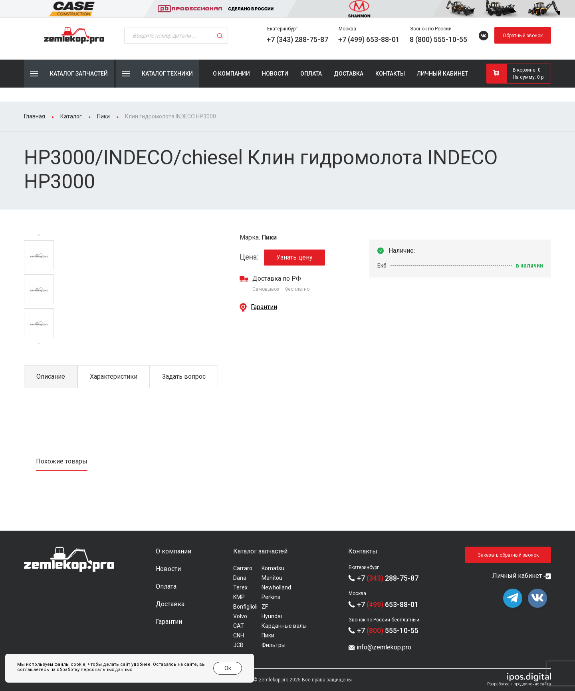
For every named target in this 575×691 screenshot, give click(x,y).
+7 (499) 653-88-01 (369, 39)
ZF (265, 606)
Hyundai (272, 616)
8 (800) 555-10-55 (438, 39)
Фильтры (274, 645)
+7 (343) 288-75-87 (297, 39)
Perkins (271, 597)
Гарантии (264, 307)
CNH (238, 635)
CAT (238, 626)
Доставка (348, 73)
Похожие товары (61, 461)
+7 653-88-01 (387, 604)
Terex (240, 587)
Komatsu (273, 568)
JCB (238, 645)
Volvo (240, 616)
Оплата (311, 73)
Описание (50, 376)
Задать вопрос (184, 376)
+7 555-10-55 (387, 630)
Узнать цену (294, 257)
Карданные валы (284, 626)
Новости (275, 73)
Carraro (242, 568)
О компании (231, 73)
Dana (239, 578)
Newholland (276, 587)
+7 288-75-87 (387, 578)
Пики (268, 635)
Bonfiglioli (245, 606)
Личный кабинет (442, 73)
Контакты (390, 73)
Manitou (272, 578)
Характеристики (113, 376)
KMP (239, 597)
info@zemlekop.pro (384, 647)
